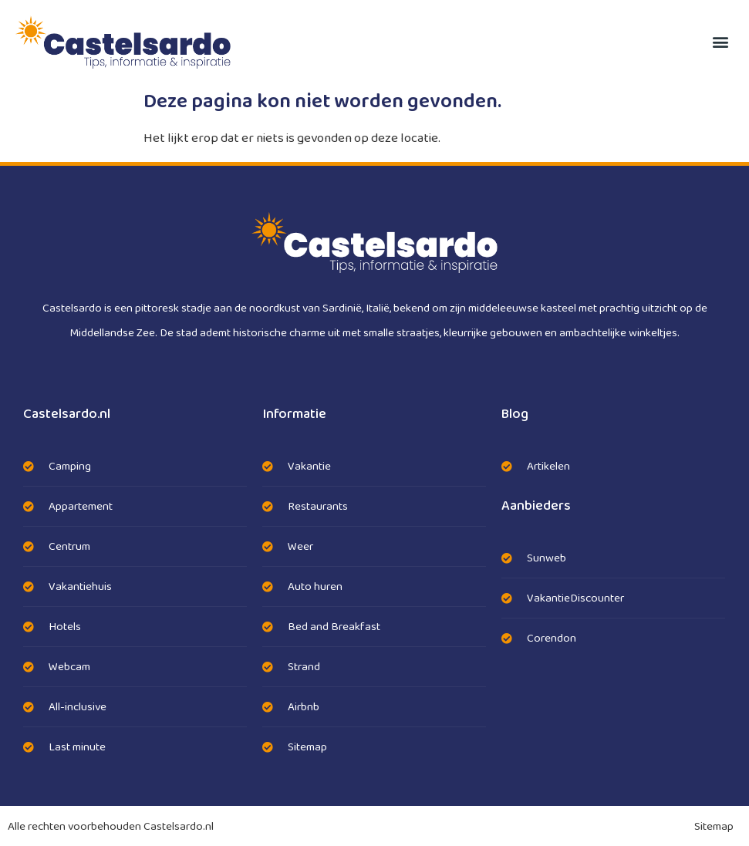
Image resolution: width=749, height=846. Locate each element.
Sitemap (714, 826)
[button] (721, 42)
